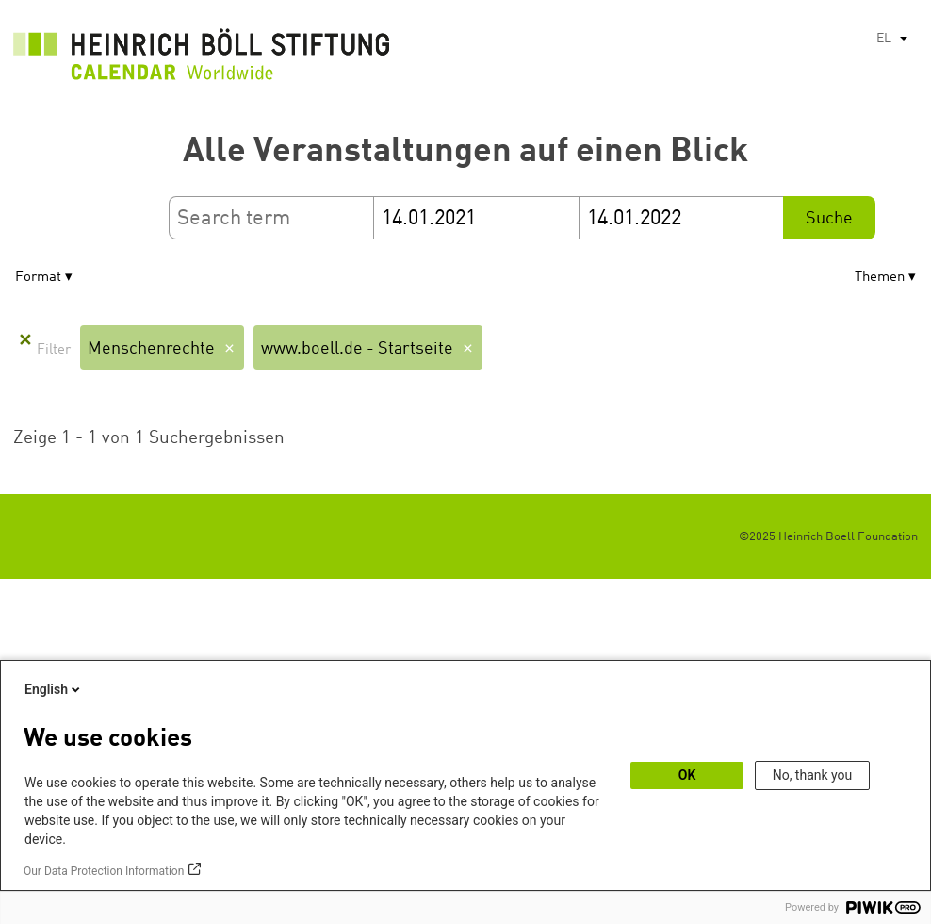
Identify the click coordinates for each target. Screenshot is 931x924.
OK (687, 775)
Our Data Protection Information (104, 871)
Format (38, 278)
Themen (880, 278)
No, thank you (813, 775)
